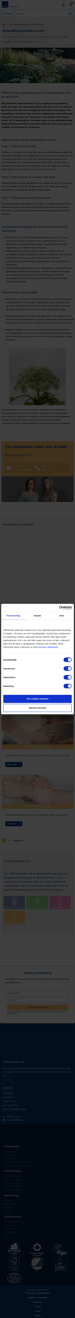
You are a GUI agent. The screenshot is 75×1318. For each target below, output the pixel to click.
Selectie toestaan (37, 708)
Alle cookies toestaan (37, 698)
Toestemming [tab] (13, 615)
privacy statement (48, 647)
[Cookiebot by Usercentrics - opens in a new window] (59, 608)
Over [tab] (61, 615)
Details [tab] (37, 615)
